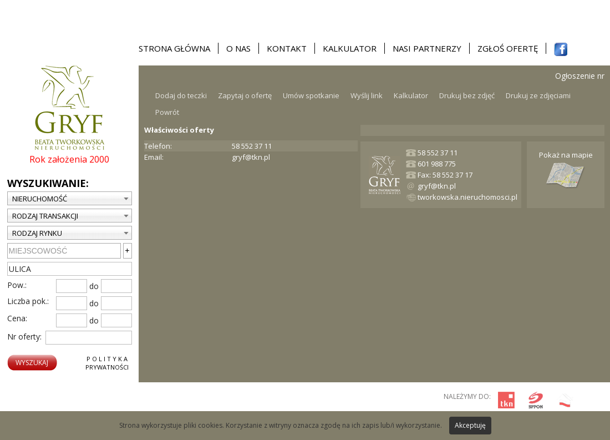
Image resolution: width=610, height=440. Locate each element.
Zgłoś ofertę (507, 48)
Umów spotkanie (311, 95)
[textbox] (69, 269)
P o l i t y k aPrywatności (107, 363)
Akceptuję (470, 425)
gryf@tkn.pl (251, 157)
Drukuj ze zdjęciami (538, 95)
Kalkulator (350, 48)
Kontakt (287, 48)
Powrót (167, 112)
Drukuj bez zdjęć (467, 95)
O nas (238, 48)
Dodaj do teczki (181, 95)
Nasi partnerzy (427, 48)
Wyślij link (366, 95)
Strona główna (174, 48)
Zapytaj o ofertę (245, 95)
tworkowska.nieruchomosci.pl (467, 197)
